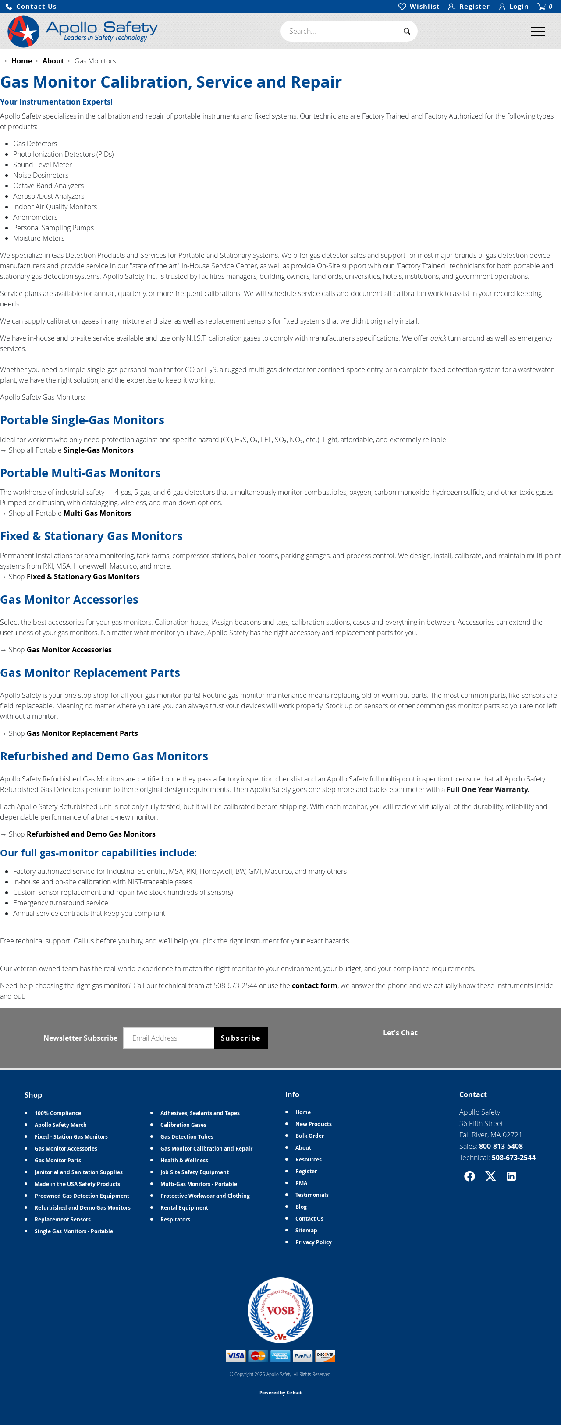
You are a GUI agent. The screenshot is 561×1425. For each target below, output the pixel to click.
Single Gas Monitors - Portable (74, 1231)
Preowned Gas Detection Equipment (82, 1196)
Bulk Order (309, 1136)
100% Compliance (58, 1113)
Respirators (175, 1219)
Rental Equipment (184, 1207)
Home (303, 1112)
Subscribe (241, 1038)
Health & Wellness (184, 1160)
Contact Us (309, 1218)
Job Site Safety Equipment (194, 1172)
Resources (308, 1159)
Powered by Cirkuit (280, 1393)
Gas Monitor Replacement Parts (82, 733)
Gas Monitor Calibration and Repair (206, 1148)
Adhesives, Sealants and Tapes (200, 1113)
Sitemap (306, 1230)
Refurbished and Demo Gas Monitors (91, 834)
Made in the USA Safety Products (77, 1184)
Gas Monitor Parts (58, 1160)
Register (306, 1171)
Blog (301, 1206)
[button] (31, 7)
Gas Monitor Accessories (69, 649)
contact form (314, 985)
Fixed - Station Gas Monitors (71, 1136)
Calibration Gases (183, 1125)
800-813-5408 (501, 1146)
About (303, 1147)
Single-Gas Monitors (99, 450)
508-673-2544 (514, 1157)
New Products (313, 1124)
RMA (301, 1183)
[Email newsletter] (170, 1038)
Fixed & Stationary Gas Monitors (83, 576)
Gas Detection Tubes (186, 1136)
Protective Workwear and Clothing (205, 1196)
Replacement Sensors (63, 1219)
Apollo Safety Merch (61, 1125)
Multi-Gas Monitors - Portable (198, 1184)
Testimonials (312, 1195)
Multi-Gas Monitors (97, 513)
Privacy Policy (313, 1242)
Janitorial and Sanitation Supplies (79, 1172)
